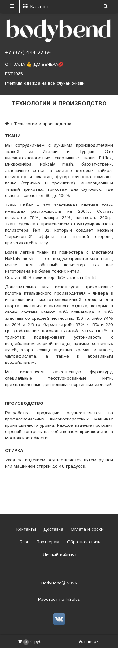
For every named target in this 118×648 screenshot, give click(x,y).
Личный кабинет (59, 554)
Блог (23, 542)
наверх (88, 642)
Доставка (52, 529)
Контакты (25, 529)
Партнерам (47, 542)
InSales (73, 599)
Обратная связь (82, 542)
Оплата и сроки (86, 529)
